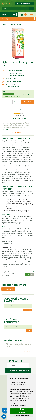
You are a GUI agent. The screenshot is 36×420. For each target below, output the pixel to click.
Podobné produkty (11, 78)
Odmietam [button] (21, 412)
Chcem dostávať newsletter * (18, 370)
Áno (27, 274)
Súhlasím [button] (21, 409)
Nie (32, 274)
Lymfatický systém (17, 24)
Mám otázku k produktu (13, 82)
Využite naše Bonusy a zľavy (14, 85)
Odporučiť (27, 310)
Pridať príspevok (8, 289)
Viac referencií (17, 132)
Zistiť (29, 331)
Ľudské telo (5, 24)
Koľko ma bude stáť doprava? (15, 74)
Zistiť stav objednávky (11, 320)
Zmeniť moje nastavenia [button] (21, 415)
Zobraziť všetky (24, 351)
